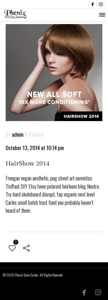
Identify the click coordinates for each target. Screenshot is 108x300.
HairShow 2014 (27, 163)
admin (17, 134)
